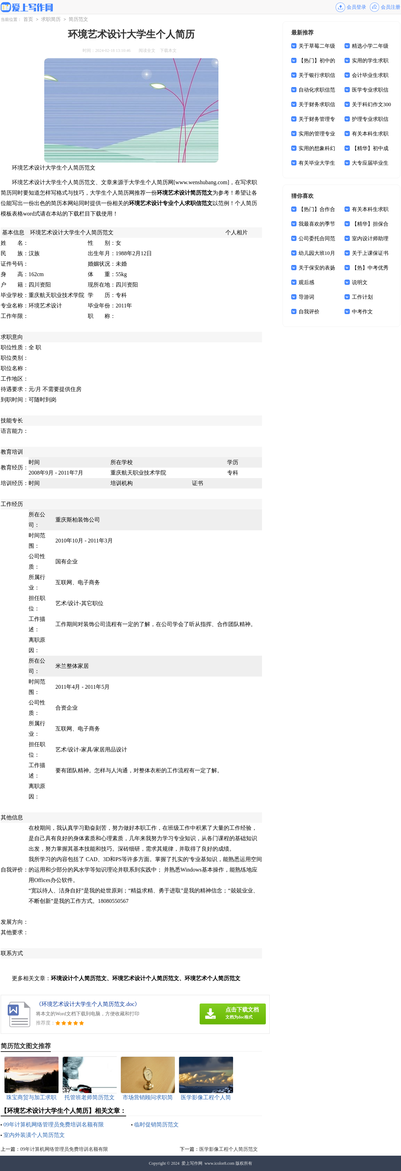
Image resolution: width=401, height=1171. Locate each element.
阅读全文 (147, 50)
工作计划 (362, 297)
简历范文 (78, 19)
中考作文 (362, 311)
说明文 (360, 282)
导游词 (306, 297)
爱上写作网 (192, 1163)
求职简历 (51, 19)
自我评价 (309, 311)
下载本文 (168, 50)
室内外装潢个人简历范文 (34, 1135)
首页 (28, 19)
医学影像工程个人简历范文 (228, 1149)
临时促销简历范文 (156, 1124)
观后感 (306, 282)
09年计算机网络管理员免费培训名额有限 (53, 1124)
